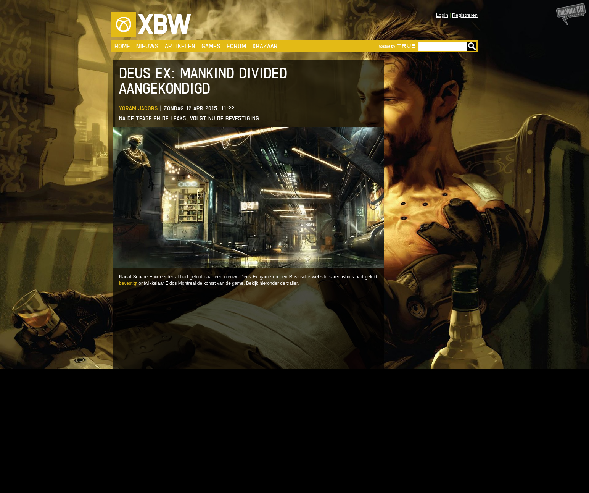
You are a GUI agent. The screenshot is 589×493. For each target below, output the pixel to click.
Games (210, 46)
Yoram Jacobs (138, 108)
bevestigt (128, 283)
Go (471, 46)
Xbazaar (265, 46)
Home (122, 46)
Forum (236, 46)
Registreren (465, 15)
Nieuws (147, 46)
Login (442, 15)
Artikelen (180, 46)
